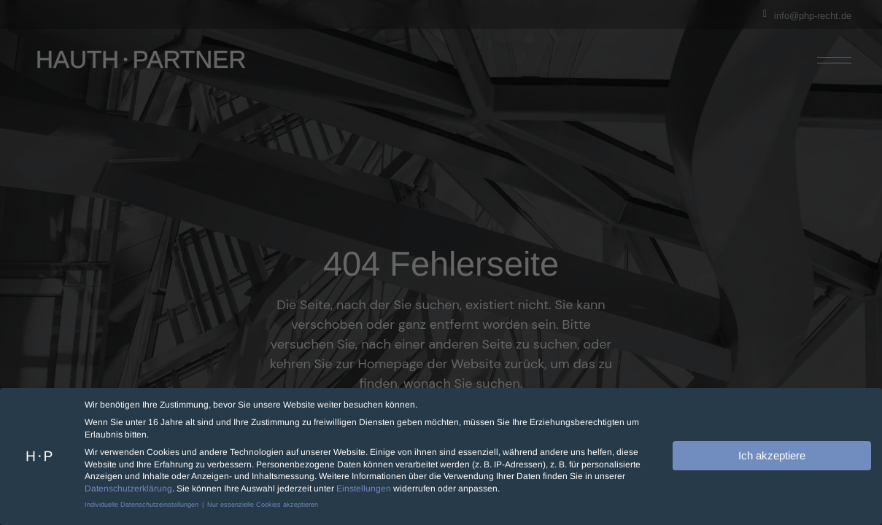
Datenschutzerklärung (128, 486)
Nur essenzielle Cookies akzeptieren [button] (262, 502)
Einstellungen (363, 486)
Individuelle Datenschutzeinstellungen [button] (143, 502)
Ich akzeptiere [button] (771, 453)
